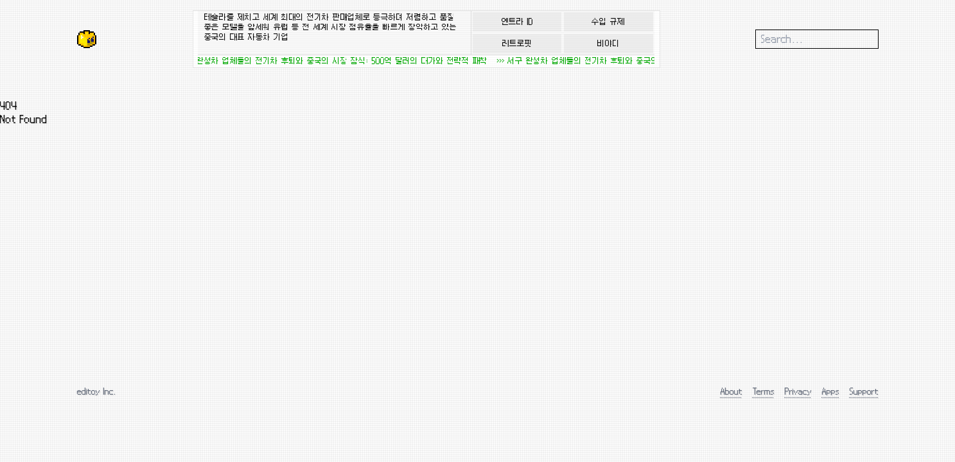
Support (864, 391)
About (731, 391)
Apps (830, 391)
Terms (764, 391)
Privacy (798, 391)
